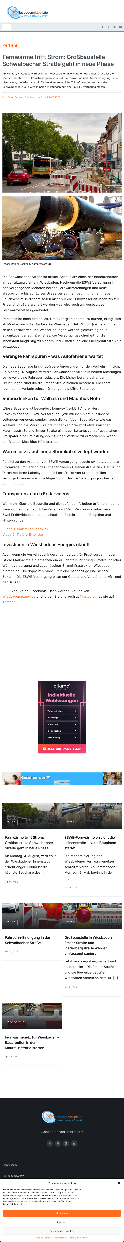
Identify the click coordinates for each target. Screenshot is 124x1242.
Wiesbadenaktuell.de (19, 596)
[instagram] (114, 27)
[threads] (66, 1143)
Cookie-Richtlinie (44, 1238)
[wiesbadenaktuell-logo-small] (27, 7)
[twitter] (108, 27)
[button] (119, 1183)
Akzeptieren (62, 1213)
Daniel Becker (15, 97)
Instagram (90, 596)
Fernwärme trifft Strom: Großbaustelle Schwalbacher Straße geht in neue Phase (29, 842)
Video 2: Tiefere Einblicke (22, 534)
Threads (9, 602)
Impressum (82, 1238)
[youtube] (120, 27)
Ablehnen (62, 1222)
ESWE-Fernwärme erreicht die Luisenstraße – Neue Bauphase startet (90, 842)
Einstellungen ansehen (62, 1231)
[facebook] (102, 27)
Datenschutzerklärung (65, 1238)
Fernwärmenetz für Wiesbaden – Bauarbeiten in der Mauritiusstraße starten (32, 1042)
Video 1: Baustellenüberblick (25, 529)
